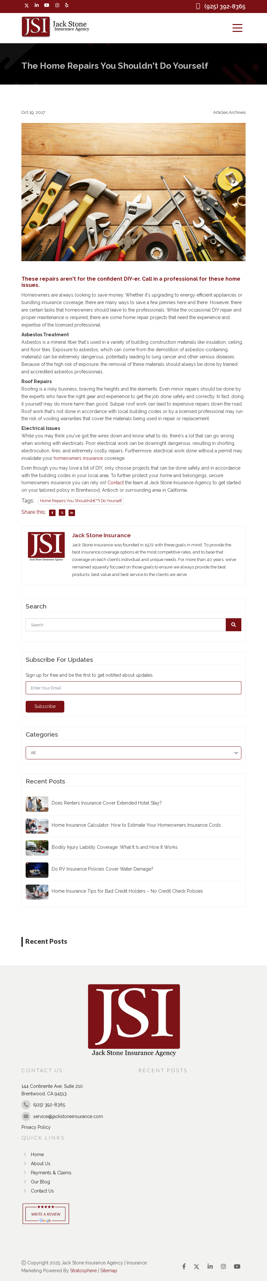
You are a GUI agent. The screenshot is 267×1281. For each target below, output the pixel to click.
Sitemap (108, 1270)
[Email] (133, 687)
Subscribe (45, 706)
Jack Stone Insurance (101, 535)
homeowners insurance (78, 458)
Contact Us (37, 1190)
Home (32, 1154)
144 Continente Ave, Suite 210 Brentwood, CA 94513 (52, 1090)
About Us (35, 1163)
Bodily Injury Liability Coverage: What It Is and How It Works (115, 846)
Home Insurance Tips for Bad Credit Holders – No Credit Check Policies (127, 891)
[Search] (133, 624)
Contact (116, 483)
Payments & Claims (46, 1172)
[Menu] (237, 28)
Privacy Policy (36, 1127)
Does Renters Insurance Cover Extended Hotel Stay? (107, 803)
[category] (133, 752)
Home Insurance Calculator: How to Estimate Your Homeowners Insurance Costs (136, 825)
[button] (233, 624)
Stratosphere (83, 1270)
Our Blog (35, 1181)
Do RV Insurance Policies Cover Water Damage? (102, 869)
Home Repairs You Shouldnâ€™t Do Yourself (81, 500)
